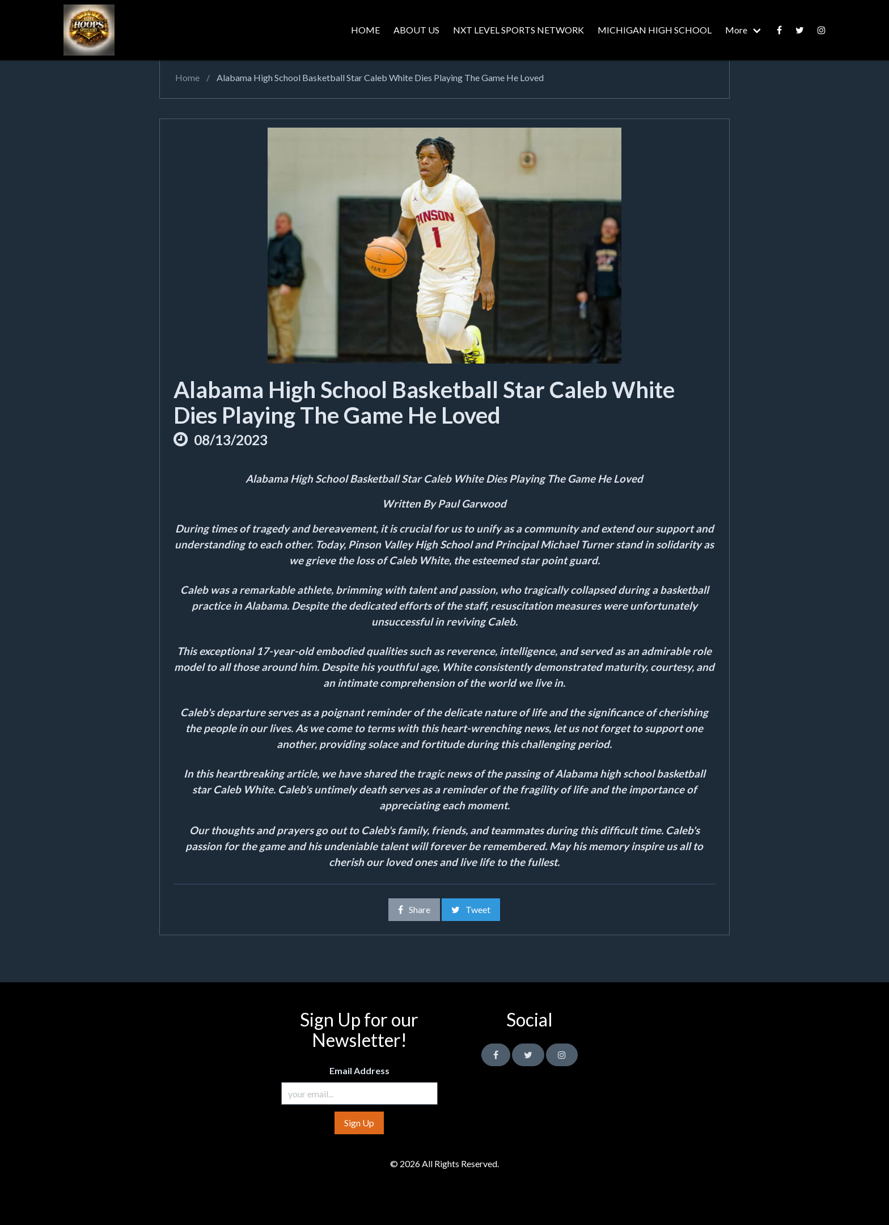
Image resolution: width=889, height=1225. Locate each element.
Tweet (470, 909)
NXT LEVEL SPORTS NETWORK (518, 29)
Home (186, 77)
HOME (365, 29)
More (736, 29)
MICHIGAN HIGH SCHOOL (655, 29)
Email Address (359, 1070)
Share (414, 909)
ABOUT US (416, 29)
